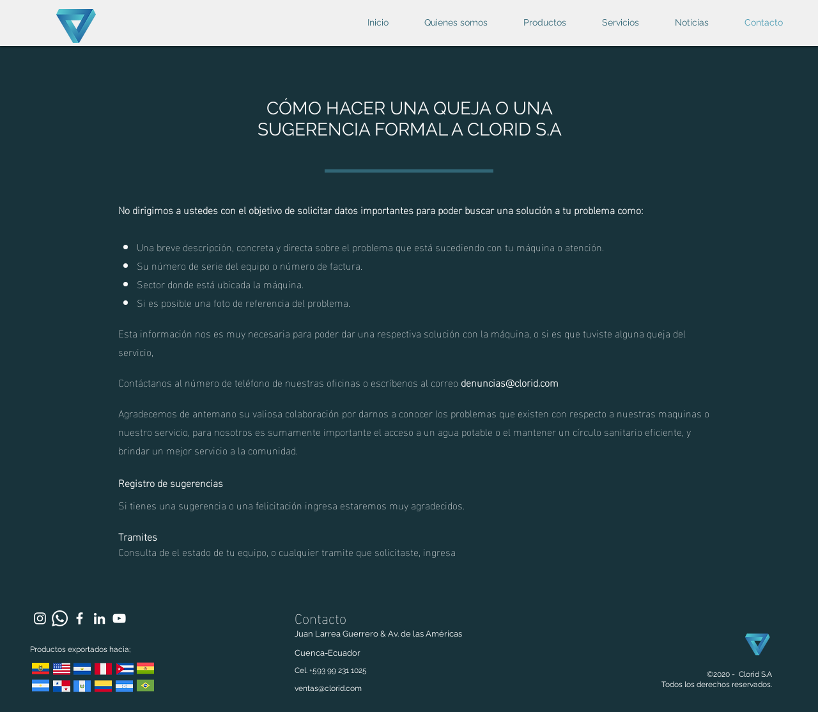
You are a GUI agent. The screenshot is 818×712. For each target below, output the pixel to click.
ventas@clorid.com (328, 688)
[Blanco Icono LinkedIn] (99, 618)
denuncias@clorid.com (510, 382)
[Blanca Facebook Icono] (80, 618)
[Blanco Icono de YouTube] (119, 618)
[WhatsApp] (60, 618)
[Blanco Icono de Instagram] (40, 618)
